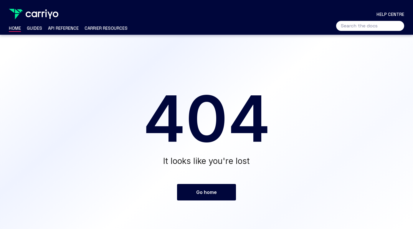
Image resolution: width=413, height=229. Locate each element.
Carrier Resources (106, 28)
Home (15, 28)
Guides (34, 28)
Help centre (390, 14)
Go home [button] (206, 192)
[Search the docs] (370, 26)
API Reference (63, 28)
